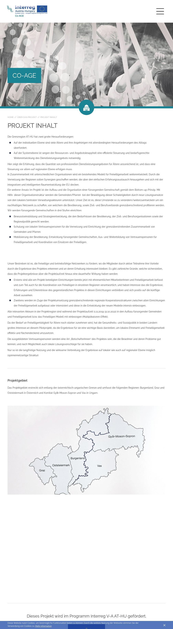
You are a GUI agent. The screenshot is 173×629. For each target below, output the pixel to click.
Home (11, 117)
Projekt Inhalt (48, 117)
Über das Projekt (27, 117)
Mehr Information (43, 626)
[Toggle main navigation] (160, 11)
